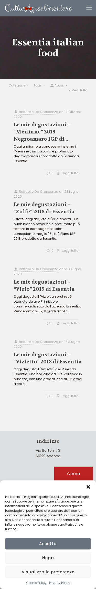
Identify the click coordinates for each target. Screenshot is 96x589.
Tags (40, 85)
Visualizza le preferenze (48, 572)
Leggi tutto (70, 173)
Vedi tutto (77, 90)
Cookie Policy (36, 583)
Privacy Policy (59, 583)
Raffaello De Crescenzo (38, 111)
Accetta (48, 543)
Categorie (19, 85)
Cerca (73, 473)
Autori (59, 85)
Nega (48, 558)
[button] (88, 486)
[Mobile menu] (89, 7)
